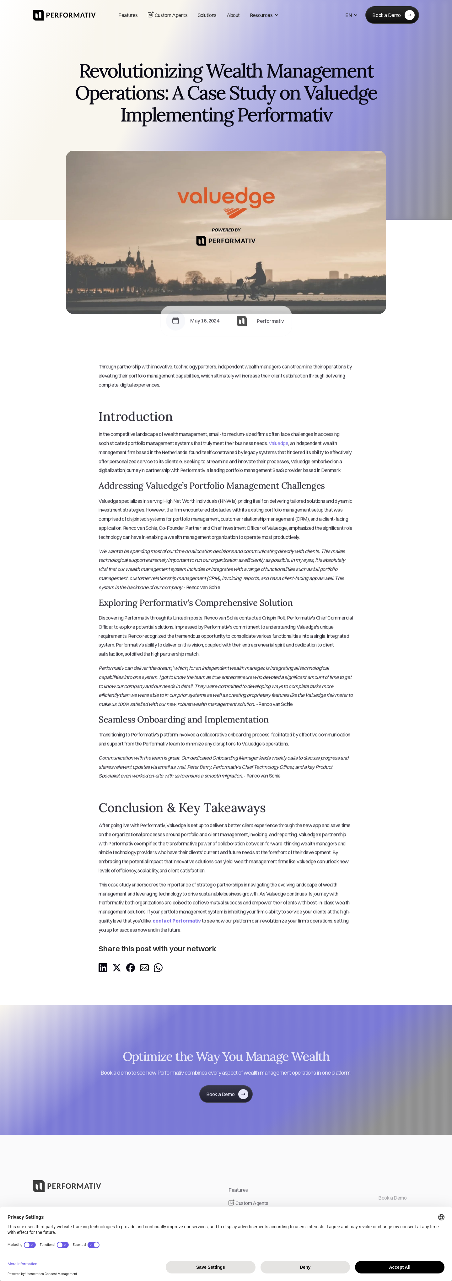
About (233, 15)
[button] (264, 15)
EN (348, 15)
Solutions (207, 15)
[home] (64, 15)
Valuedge (278, 449)
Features (128, 15)
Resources (261, 15)
